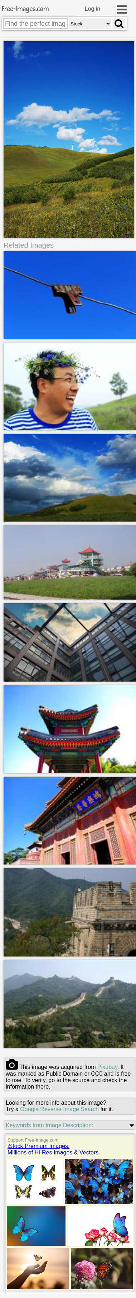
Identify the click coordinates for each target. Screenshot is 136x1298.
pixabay (107, 1067)
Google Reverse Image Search (59, 1109)
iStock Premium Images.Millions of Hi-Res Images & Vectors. (54, 1149)
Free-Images (25, 9)
